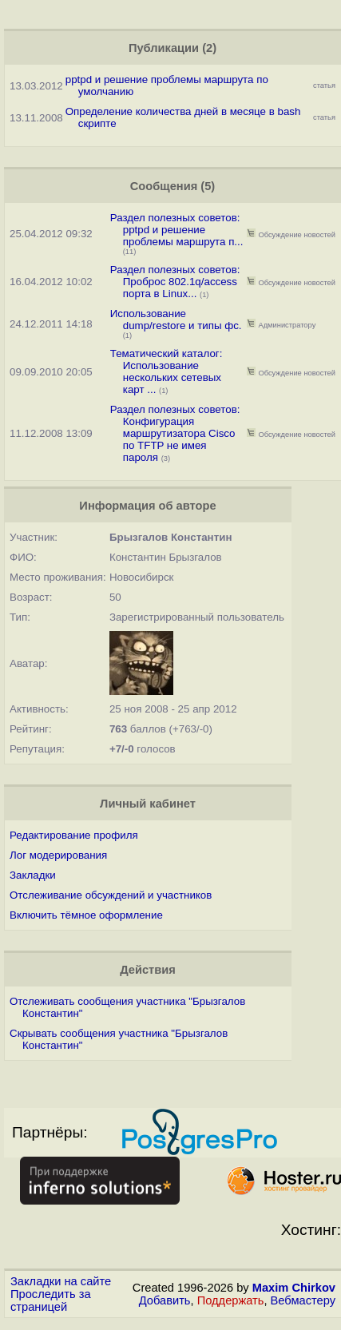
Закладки (33, 875)
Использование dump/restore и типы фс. (176, 320)
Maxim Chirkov (293, 1287)
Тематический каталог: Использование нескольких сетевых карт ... (166, 371)
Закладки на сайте (60, 1281)
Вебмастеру (303, 1300)
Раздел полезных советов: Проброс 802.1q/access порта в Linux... (175, 282)
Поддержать (230, 1300)
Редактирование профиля (74, 835)
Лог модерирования (58, 855)
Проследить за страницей (50, 1300)
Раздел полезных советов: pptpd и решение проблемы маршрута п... (177, 230)
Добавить (165, 1300)
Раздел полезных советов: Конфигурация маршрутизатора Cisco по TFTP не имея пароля (175, 433)
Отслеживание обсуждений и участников (111, 895)
